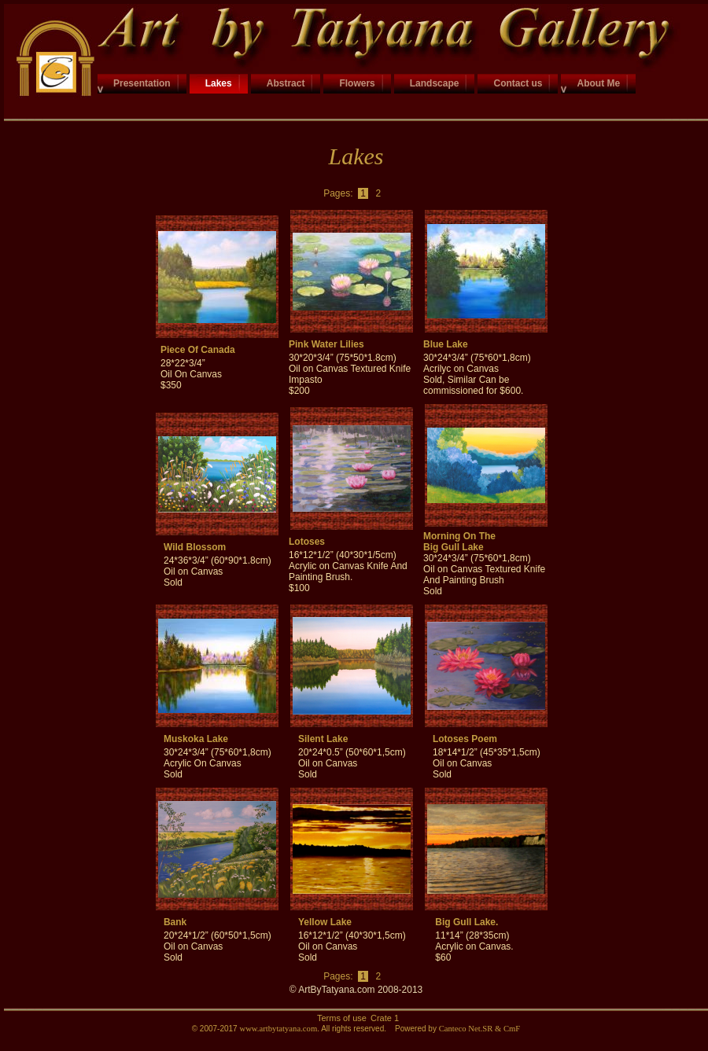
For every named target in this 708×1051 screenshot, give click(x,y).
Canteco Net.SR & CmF (480, 1028)
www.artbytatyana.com (278, 1028)
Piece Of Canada (197, 349)
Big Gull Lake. (466, 922)
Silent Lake (323, 738)
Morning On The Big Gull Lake (459, 542)
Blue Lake (445, 344)
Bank (175, 922)
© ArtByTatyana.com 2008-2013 (356, 989)
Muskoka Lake (196, 738)
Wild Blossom (195, 547)
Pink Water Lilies (326, 344)
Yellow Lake (325, 922)
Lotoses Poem (465, 738)
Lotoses (307, 541)
